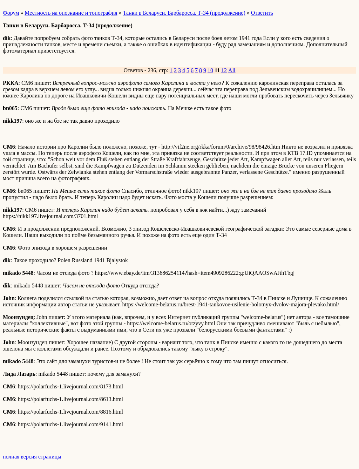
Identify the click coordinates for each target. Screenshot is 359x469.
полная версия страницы (32, 457)
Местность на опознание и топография (71, 13)
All (231, 70)
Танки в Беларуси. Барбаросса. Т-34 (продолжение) (184, 13)
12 (224, 70)
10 (210, 70)
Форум (11, 13)
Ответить (262, 13)
